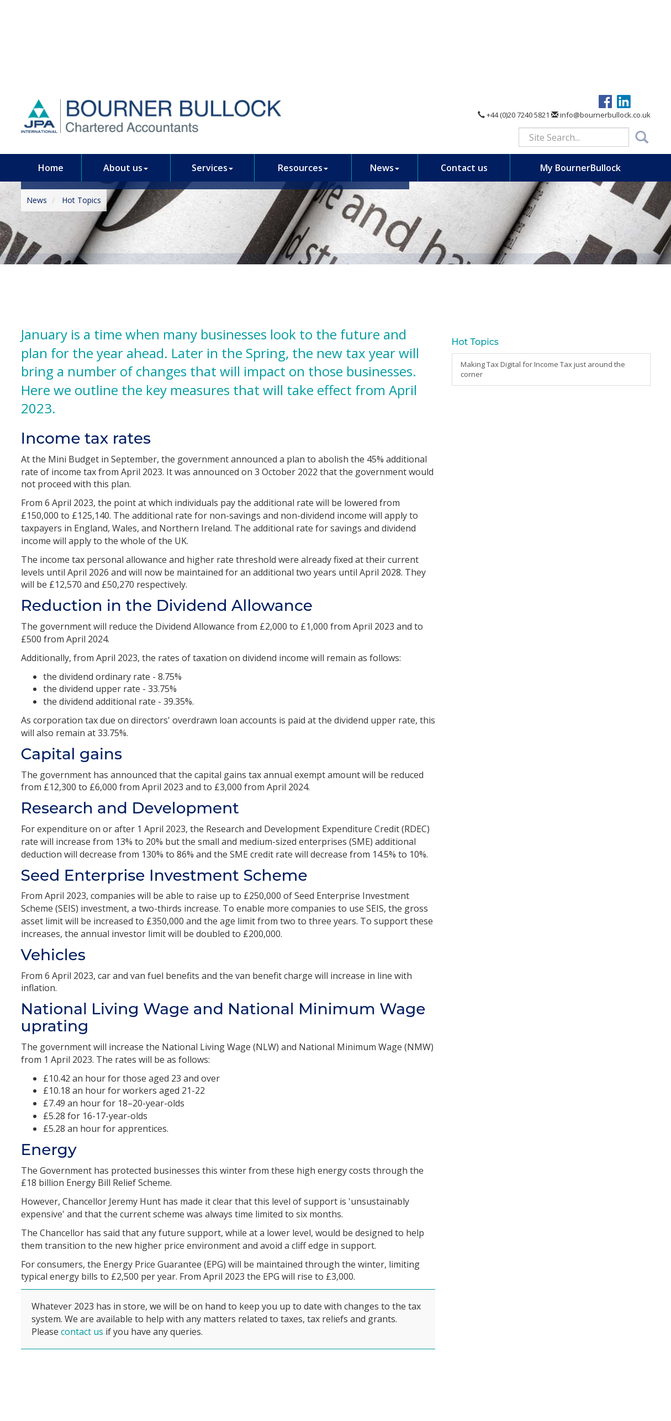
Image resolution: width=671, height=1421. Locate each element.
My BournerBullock (580, 79)
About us (125, 79)
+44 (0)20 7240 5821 (514, 26)
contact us (82, 1332)
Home (51, 79)
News (384, 79)
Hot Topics (81, 200)
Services (212, 79)
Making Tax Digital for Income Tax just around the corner (543, 369)
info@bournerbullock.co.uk (601, 26)
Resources (303, 79)
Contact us (464, 79)
